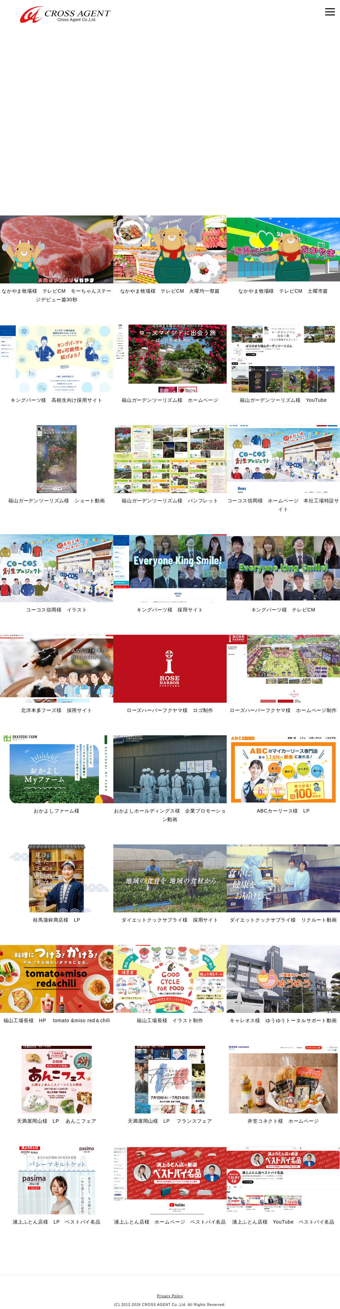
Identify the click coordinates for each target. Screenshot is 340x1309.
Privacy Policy (170, 1296)
